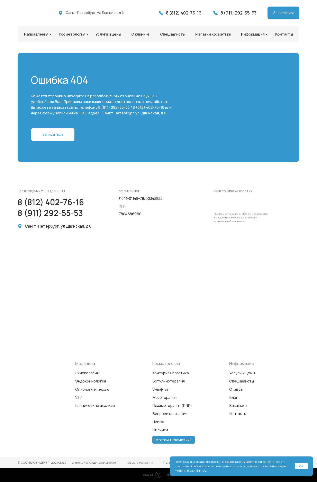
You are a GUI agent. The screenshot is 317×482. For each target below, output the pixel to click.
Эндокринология (90, 381)
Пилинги (160, 429)
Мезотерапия (164, 397)
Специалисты (172, 34)
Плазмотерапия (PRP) (172, 405)
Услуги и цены (108, 34)
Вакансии (238, 405)
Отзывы (236, 389)
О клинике (140, 34)
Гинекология (87, 372)
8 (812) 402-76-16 (183, 13)
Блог (233, 397)
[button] (283, 13)
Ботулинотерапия (168, 381)
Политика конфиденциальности (93, 462)
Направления (36, 34)
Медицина (85, 363)
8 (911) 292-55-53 (238, 13)
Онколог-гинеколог (93, 389)
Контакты (284, 34)
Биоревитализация (169, 413)
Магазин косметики (213, 34)
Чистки (158, 421)
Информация (253, 34)
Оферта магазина (140, 462)
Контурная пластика (170, 372)
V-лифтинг (161, 389)
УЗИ (78, 397)
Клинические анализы (95, 405)
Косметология (72, 34)
